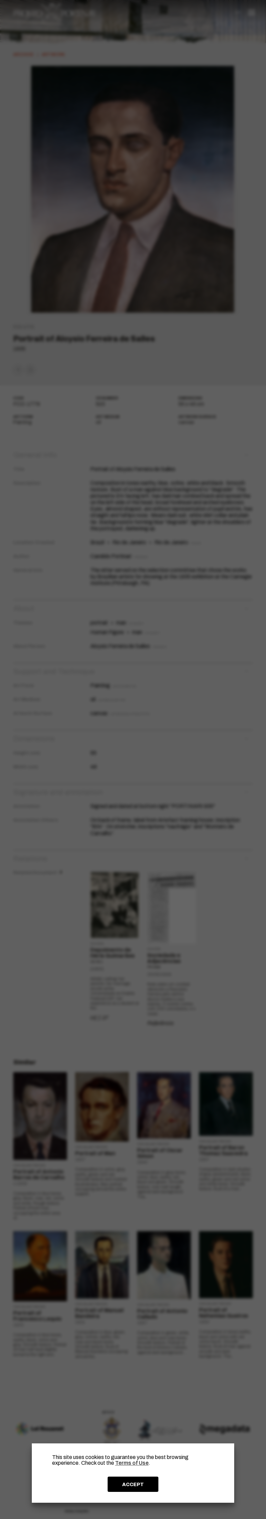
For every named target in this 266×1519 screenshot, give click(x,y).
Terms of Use (132, 1463)
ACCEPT (133, 1484)
